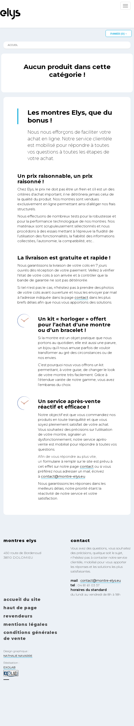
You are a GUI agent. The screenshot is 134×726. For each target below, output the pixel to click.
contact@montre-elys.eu (63, 476)
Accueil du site (22, 599)
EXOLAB (9, 667)
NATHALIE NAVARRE (17, 655)
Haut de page (20, 607)
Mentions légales (25, 624)
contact (81, 297)
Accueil (13, 45)
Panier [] (118, 33)
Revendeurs (18, 616)
